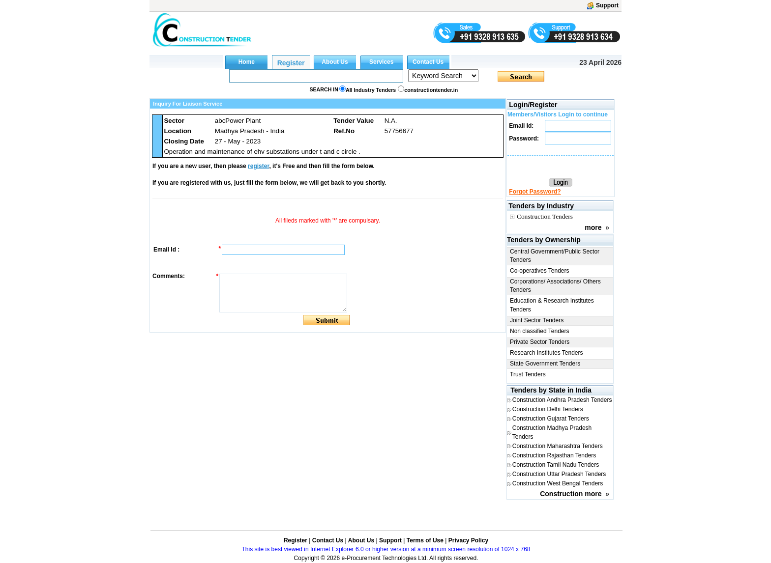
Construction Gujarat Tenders (550, 418)
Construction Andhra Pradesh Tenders (562, 399)
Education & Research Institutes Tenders (552, 304)
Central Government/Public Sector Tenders (554, 255)
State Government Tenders (545, 363)
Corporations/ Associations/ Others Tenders (555, 285)
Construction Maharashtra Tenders (557, 446)
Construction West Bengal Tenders (557, 483)
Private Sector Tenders (539, 341)
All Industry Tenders (371, 90)
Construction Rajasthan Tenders (554, 455)
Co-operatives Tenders (539, 270)
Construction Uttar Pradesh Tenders (559, 474)
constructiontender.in (431, 90)
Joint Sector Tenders (536, 320)
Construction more (570, 494)
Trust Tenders (528, 374)
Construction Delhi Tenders (547, 409)
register (258, 166)
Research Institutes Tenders (546, 352)
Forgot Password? (535, 191)
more (593, 227)
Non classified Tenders (539, 331)
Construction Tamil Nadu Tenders (555, 464)
